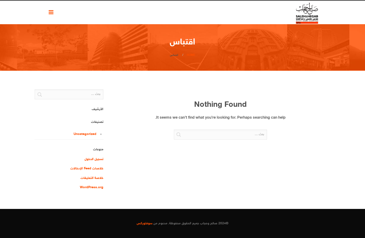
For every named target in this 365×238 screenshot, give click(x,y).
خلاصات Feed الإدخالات (86, 169)
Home (191, 55)
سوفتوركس (144, 223)
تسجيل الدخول (93, 159)
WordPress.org (91, 187)
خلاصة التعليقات (92, 178)
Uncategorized (85, 134)
